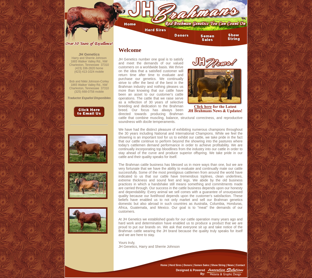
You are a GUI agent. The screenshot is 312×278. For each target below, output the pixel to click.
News (230, 265)
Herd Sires (175, 265)
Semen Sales (201, 265)
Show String (218, 265)
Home (164, 265)
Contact (240, 265)
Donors (188, 265)
